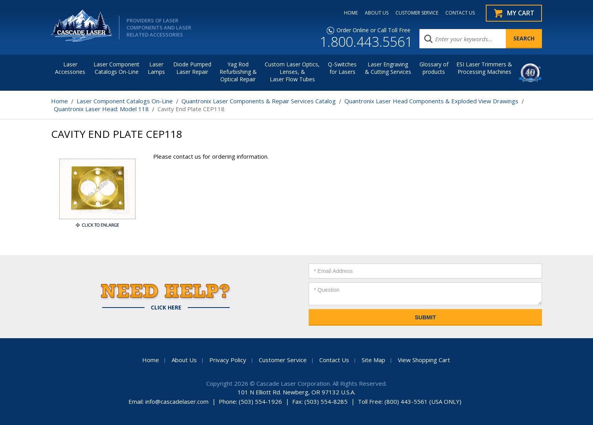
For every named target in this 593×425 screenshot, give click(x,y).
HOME (351, 13)
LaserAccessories (70, 67)
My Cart (520, 13)
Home (59, 101)
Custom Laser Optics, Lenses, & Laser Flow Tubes (292, 71)
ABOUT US (376, 13)
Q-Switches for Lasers (342, 67)
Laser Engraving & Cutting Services (388, 67)
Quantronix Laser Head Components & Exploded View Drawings (431, 101)
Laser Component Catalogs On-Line (116, 67)
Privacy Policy (227, 360)
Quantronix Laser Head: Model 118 (101, 109)
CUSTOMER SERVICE (416, 13)
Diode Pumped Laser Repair (192, 67)
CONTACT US (460, 13)
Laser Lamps (156, 67)
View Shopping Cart (424, 360)
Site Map (373, 360)
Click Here (166, 307)
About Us (184, 360)
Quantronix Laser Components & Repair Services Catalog (258, 101)
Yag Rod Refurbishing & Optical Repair (238, 71)
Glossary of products (433, 67)
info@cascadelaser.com (177, 401)
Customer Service (283, 360)
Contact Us (334, 360)
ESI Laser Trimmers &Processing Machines (484, 67)
